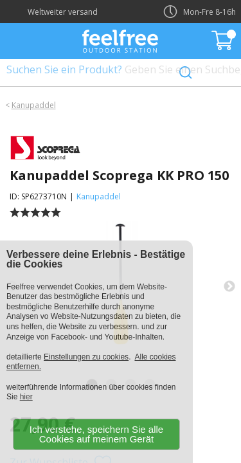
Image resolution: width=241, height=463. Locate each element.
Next (229, 286)
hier (26, 396)
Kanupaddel (34, 105)
